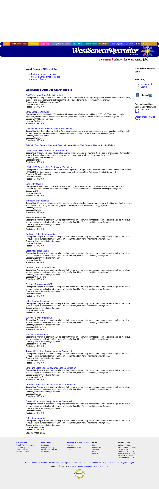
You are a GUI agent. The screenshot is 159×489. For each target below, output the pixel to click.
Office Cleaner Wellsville (37, 112)
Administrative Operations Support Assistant (47, 150)
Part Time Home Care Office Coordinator (45, 95)
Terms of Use (114, 463)
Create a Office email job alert (45, 77)
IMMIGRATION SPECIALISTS (78, 442)
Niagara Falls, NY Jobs (126, 453)
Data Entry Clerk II (34, 184)
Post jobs (45, 445)
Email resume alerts (49, 449)
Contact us (96, 447)
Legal (94, 451)
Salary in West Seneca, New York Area (44, 145)
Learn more (71, 449)
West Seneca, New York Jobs (94, 145)
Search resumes (47, 447)
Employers (45, 44)
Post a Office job (39, 79)
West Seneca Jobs (100, 466)
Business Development (37, 334)
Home (6, 44)
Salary (112, 145)
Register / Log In (127, 463)
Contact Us (96, 463)
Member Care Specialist (37, 200)
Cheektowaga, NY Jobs (126, 447)
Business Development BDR (39, 284)
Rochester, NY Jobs (125, 455)
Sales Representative (36, 217)
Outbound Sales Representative (41, 234)
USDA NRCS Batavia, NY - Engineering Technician (49, 167)
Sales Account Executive (37, 251)
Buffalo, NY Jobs (124, 445)
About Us (129, 44)
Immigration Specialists (61, 44)
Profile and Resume (19, 44)
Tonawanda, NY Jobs (126, 457)
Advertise (45, 451)
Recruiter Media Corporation (81, 466)
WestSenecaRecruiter (105, 50)
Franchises (33, 44)
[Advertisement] (79, 21)
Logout (144, 87)
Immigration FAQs (74, 447)
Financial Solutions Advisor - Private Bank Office (49, 128)
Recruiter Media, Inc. (149, 52)
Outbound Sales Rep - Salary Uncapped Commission (51, 368)
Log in (26, 451)
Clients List (103, 44)
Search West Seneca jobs (25, 445)
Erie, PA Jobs (123, 449)
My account (146, 84)
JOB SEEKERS (21, 442)
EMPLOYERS (46, 442)
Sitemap (95, 449)
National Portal (90, 44)
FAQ (93, 445)
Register (19, 451)
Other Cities (77, 44)
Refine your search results (43, 74)
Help (138, 44)
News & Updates (117, 44)
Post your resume (22, 447)
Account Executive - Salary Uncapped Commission (50, 351)
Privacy (95, 453)
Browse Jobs (54, 463)
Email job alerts (22, 449)
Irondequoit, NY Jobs (126, 451)
